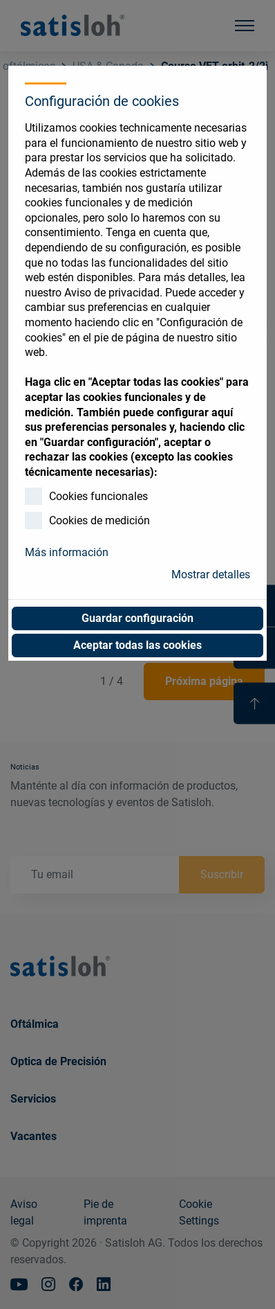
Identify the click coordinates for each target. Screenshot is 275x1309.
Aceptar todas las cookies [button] (137, 645)
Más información (66, 552)
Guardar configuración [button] (137, 618)
